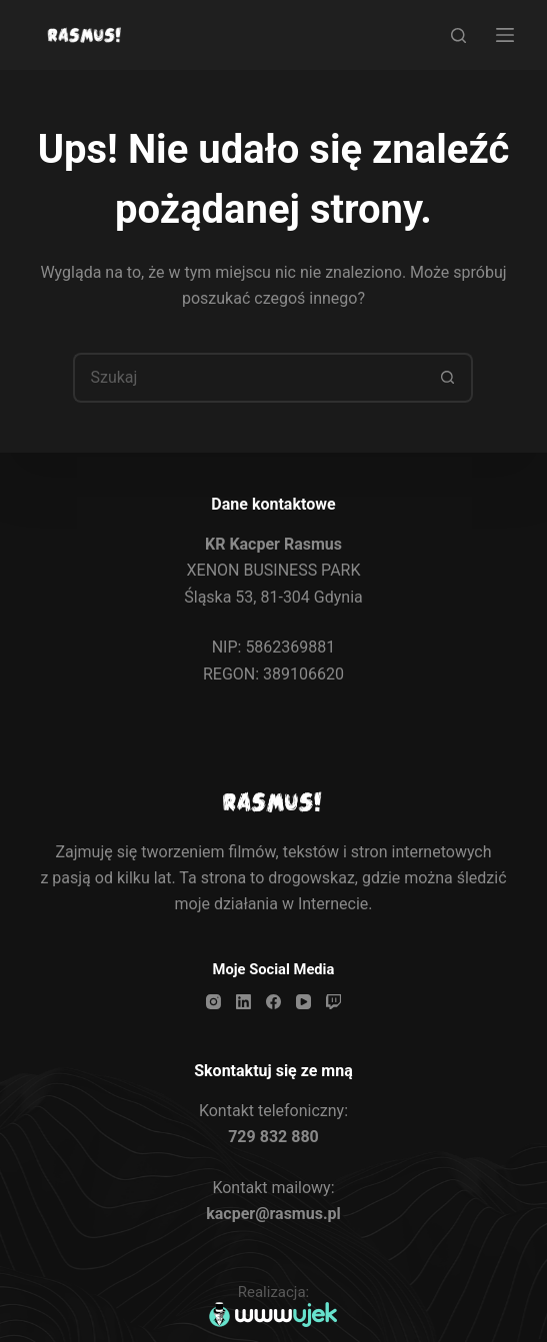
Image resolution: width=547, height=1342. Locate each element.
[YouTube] (303, 1001)
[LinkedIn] (243, 1001)
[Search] (458, 35)
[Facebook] (273, 1001)
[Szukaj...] (248, 378)
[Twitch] (333, 1001)
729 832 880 (273, 1136)
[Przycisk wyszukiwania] (448, 378)
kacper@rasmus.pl (273, 1213)
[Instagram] (213, 1001)
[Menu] (505, 35)
